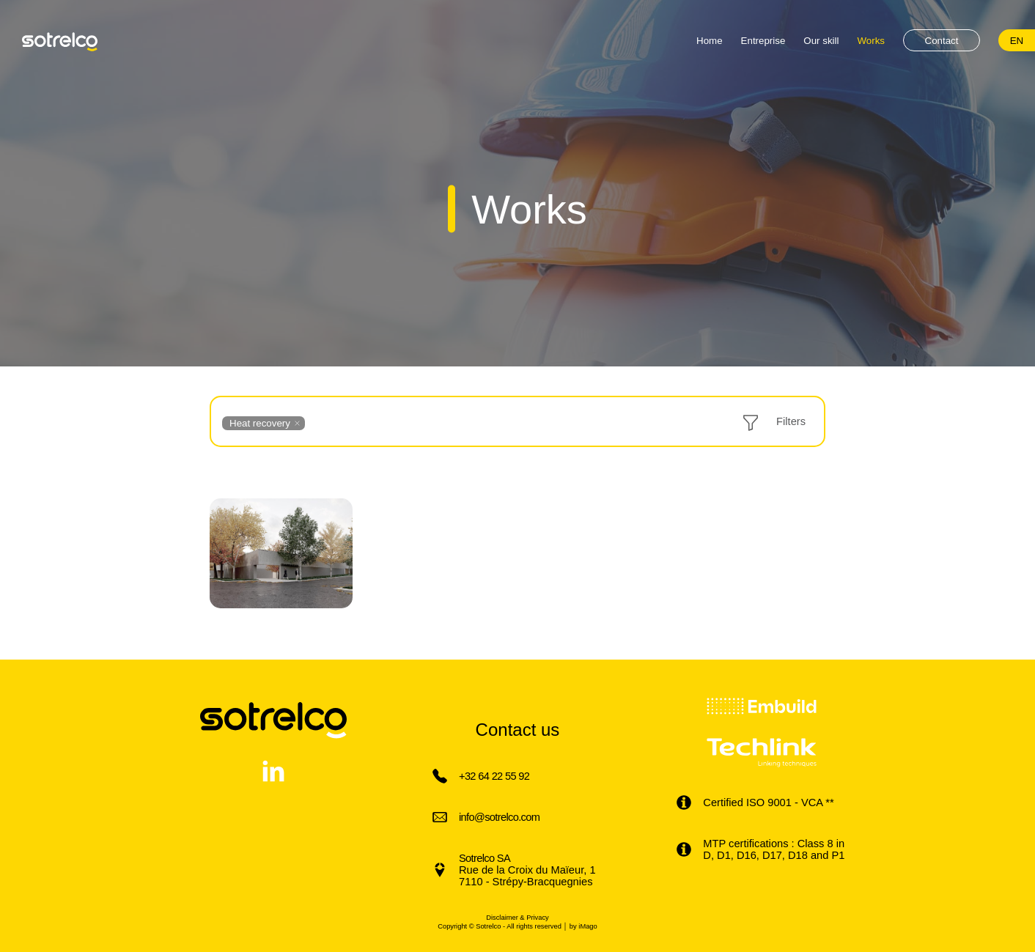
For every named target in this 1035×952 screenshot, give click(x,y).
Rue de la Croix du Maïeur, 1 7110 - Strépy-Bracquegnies (527, 870)
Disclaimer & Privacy (517, 917)
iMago (587, 926)
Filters (791, 421)
